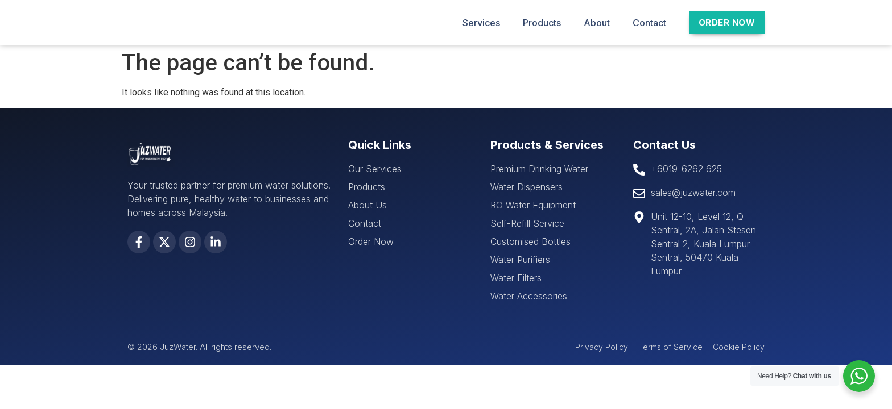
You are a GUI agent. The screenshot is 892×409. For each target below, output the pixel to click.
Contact (649, 22)
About (597, 22)
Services (481, 22)
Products (542, 22)
